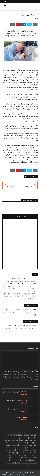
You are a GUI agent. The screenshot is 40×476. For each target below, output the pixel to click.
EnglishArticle (32, 465)
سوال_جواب (33, 450)
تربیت (35, 440)
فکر (19, 453)
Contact (4, 474)
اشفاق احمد (33, 435)
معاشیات (17, 460)
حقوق (35, 445)
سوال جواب (8, 448)
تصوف (26, 440)
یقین (8, 463)
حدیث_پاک (7, 443)
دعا (20, 445)
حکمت (30, 445)
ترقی (31, 440)
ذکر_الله (13, 445)
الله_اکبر (15, 435)
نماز (7, 460)
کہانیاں (16, 457)
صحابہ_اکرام (8, 450)
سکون (18, 448)
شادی (23, 450)
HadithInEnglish (17, 465)
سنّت (13, 448)
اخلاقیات (19, 433)
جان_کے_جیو (24, 443)
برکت (18, 438)
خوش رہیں (25, 445)
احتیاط (29, 433)
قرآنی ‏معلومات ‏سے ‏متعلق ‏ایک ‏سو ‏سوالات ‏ (21, 371)
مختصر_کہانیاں (33, 460)
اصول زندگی (26, 435)
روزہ (31, 448)
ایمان (30, 438)
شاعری (18, 450)
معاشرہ (22, 460)
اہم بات (34, 438)
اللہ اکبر (20, 435)
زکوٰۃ (28, 448)
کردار (26, 457)
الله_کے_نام (10, 435)
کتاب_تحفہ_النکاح (14, 455)
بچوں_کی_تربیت (24, 438)
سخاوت (23, 448)
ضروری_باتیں (25, 453)
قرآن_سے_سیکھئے (32, 455)
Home (24, 474)
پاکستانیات (12, 438)
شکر (14, 450)
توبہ (35, 443)
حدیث (13, 443)
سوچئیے (27, 450)
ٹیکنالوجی (31, 443)
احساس (25, 433)
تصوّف (21, 440)
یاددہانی (13, 463)
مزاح (27, 460)
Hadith (25, 465)
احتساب (34, 433)
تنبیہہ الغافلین (7, 440)
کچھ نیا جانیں (30, 7)
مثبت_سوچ (11, 457)
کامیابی (20, 455)
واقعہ (35, 463)
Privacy (11, 474)
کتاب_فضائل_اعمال (32, 457)
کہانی (36, 18)
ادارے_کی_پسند (12, 433)
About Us (17, 474)
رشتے (35, 448)
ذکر (17, 445)
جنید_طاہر (18, 443)
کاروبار (25, 455)
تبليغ (7, 438)
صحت (35, 453)
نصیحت (11, 460)
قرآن (16, 453)
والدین (30, 463)
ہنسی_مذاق (24, 463)
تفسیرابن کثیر (15, 440)
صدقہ (31, 453)
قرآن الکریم (10, 453)
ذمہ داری (8, 445)
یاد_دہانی (18, 463)
